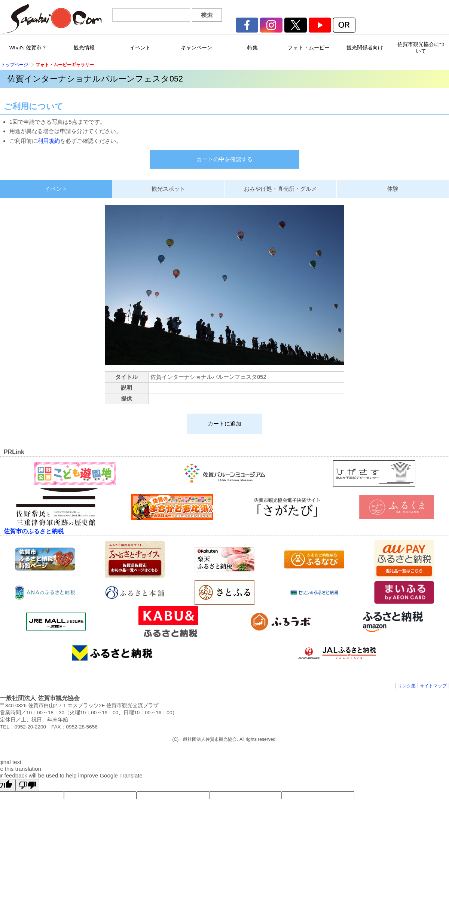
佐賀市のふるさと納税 (34, 531)
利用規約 (48, 141)
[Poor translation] (27, 785)
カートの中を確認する (224, 159)
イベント (56, 188)
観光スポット (168, 188)
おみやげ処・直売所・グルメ (280, 188)
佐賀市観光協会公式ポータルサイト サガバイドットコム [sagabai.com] (52, 19)
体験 (392, 188)
